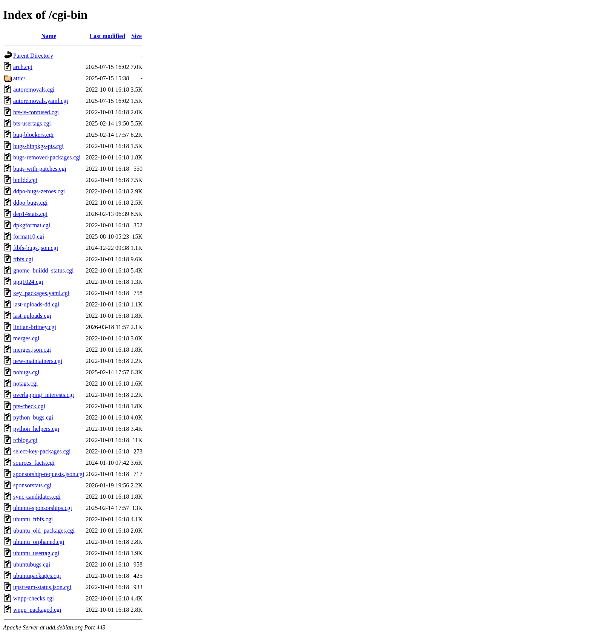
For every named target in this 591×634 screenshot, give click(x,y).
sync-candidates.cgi (37, 496)
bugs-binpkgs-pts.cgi (38, 146)
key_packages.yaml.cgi (41, 293)
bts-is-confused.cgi (36, 112)
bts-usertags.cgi (32, 123)
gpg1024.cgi (28, 282)
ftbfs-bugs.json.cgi (35, 248)
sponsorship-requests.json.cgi (48, 474)
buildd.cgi (25, 180)
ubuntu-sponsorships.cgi (42, 508)
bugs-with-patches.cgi (39, 168)
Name (48, 36)
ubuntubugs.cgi (31, 564)
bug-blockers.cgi (33, 135)
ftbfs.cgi (23, 259)
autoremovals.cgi (34, 89)
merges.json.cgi (32, 349)
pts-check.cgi (29, 406)
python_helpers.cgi (36, 429)
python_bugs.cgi (33, 417)
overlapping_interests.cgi (43, 395)
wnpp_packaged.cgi (37, 609)
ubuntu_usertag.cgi (36, 553)
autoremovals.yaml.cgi (40, 101)
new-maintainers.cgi (37, 361)
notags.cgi (25, 383)
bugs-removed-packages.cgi (47, 157)
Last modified (108, 36)
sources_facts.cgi (34, 462)
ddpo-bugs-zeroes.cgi (39, 191)
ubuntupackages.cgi (37, 576)
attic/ (19, 78)
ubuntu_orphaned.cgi (38, 542)
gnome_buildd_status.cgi (43, 270)
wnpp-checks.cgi (33, 598)
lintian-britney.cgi (34, 327)
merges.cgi (26, 338)
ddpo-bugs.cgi (30, 202)
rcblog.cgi (25, 440)
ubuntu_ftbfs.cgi (33, 519)
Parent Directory (33, 55)
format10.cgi (28, 236)
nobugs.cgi (26, 372)
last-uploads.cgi (32, 315)
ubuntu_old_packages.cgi (44, 530)
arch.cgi (22, 67)
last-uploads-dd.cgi (36, 304)
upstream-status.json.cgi (42, 587)
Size (137, 36)
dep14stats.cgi (30, 214)
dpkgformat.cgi (31, 225)
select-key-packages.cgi (41, 451)
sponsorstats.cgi (32, 485)
